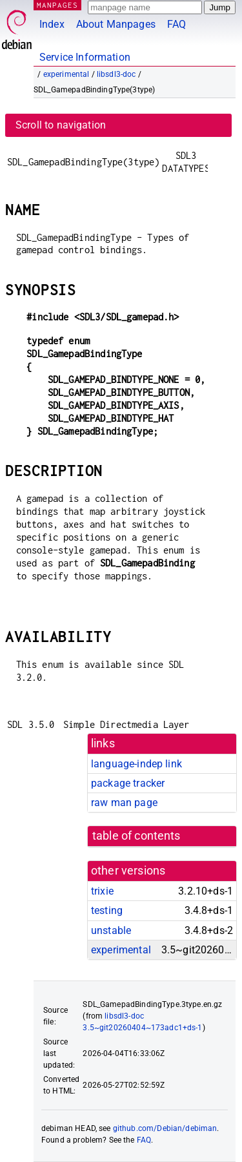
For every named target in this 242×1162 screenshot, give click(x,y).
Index (52, 24)
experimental (66, 74)
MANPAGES (57, 5)
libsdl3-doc (116, 74)
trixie (102, 891)
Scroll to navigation (60, 125)
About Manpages (116, 24)
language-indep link (136, 764)
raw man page (124, 802)
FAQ (176, 24)
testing (107, 910)
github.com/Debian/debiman (165, 1128)
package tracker (128, 783)
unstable (111, 930)
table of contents (136, 835)
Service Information (84, 57)
